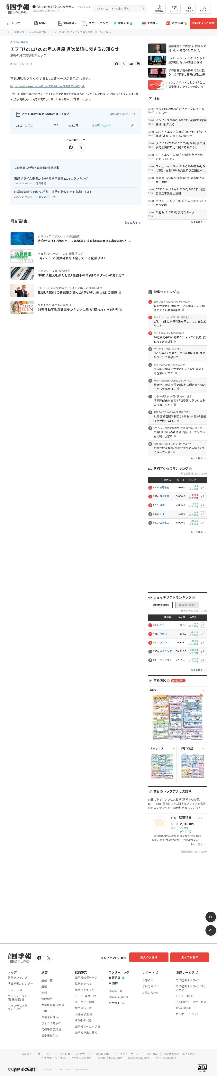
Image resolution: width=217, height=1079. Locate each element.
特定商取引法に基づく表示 (182, 1053)
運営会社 (24, 1053)
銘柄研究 (67, 23)
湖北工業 (164, 496)
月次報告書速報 (37, 32)
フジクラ (164, 642)
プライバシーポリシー (129, 1053)
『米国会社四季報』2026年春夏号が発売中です (56, 6)
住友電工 (164, 522)
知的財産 (153, 1053)
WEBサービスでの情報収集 (92, 1053)
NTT (161, 514)
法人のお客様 (191, 957)
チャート (174, 8)
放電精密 (164, 487)
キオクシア (166, 651)
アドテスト (166, 660)
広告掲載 (63, 1053)
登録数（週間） (160, 605)
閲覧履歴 (159, 8)
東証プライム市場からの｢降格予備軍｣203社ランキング (51, 177)
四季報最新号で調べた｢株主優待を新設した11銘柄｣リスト (53, 191)
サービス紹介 (43, 1053)
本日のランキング (46, 195)
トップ (13, 23)
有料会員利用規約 (139, 1057)
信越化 (163, 633)
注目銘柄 (41, 182)
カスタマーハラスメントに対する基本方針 (65, 1057)
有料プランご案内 (203, 23)
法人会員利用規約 (167, 1057)
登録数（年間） (187, 604)
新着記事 (19, 32)
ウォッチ (189, 9)
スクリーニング (95, 23)
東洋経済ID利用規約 (109, 1057)
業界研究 (122, 23)
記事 (40, 23)
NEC (162, 505)
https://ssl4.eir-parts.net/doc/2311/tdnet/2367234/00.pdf (50, 86)
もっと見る (131, 222)
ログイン (204, 9)
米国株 (150, 23)
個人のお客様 (152, 957)
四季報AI (176, 23)
